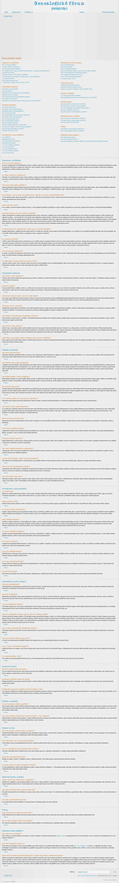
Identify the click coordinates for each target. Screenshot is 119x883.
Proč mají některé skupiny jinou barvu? (72, 74)
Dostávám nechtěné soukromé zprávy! (71, 87)
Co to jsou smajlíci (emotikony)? (11, 141)
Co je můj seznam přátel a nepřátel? (71, 95)
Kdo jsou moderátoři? (67, 67)
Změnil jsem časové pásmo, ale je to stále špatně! (16, 93)
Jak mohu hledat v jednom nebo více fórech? (73, 104)
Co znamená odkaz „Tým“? (68, 78)
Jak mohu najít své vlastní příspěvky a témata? (74, 112)
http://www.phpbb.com (80, 845)
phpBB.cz (13, 881)
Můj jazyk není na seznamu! (10, 95)
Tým (78, 875)
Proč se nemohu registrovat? (10, 80)
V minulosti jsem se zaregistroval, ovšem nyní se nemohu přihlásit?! (21, 76)
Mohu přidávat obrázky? (9, 143)
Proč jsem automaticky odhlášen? (11, 69)
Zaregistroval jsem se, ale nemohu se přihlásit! (15, 74)
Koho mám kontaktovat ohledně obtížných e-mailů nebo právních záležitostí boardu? (84, 141)
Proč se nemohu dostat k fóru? (10, 119)
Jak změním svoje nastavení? (10, 89)
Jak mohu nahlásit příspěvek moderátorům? (14, 125)
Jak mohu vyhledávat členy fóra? (70, 110)
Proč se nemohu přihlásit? (9, 65)
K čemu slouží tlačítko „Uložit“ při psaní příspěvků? (16, 127)
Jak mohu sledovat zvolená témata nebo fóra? (73, 120)
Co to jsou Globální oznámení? (10, 145)
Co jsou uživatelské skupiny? (69, 69)
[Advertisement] (59, 37)
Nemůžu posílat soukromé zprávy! (70, 85)
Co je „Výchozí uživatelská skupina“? (71, 76)
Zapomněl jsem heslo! (8, 72)
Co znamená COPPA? (8, 78)
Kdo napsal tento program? (68, 137)
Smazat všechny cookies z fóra (89, 875)
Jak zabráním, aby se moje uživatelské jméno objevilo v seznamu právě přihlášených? (26, 71)
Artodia (114, 879)
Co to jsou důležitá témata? (9, 149)
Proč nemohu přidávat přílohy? (10, 121)
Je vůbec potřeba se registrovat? (11, 67)
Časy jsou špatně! (7, 91)
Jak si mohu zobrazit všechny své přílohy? (72, 131)
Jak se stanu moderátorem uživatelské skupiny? (74, 72)
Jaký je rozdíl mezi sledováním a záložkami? (73, 118)
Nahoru (6, 171)
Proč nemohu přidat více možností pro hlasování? (16, 115)
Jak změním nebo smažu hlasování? (12, 117)
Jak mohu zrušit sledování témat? (70, 122)
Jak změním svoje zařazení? (10, 99)
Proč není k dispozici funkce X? (70, 139)
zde (14, 837)
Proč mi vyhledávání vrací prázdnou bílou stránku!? (75, 108)
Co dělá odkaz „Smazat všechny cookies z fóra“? (16, 82)
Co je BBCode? (6, 137)
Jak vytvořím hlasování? (9, 113)
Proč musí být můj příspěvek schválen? (13, 128)
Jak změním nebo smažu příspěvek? (12, 109)
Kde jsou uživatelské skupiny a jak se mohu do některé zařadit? (78, 71)
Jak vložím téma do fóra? (9, 107)
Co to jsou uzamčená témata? (10, 151)
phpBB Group (60, 835)
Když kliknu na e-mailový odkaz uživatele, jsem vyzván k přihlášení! (21, 101)
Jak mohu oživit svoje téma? (10, 130)
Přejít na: (72, 872)
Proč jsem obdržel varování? (10, 123)
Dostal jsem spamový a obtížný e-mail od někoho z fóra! (76, 89)
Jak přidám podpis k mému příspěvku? (13, 111)
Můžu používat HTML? (8, 139)
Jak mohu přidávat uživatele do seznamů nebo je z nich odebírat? (79, 97)
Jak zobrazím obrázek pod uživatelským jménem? (16, 97)
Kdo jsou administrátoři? (67, 65)
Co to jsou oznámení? (8, 147)
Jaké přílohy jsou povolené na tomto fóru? (72, 129)
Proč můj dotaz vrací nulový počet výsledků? (73, 106)
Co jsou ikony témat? (8, 152)
